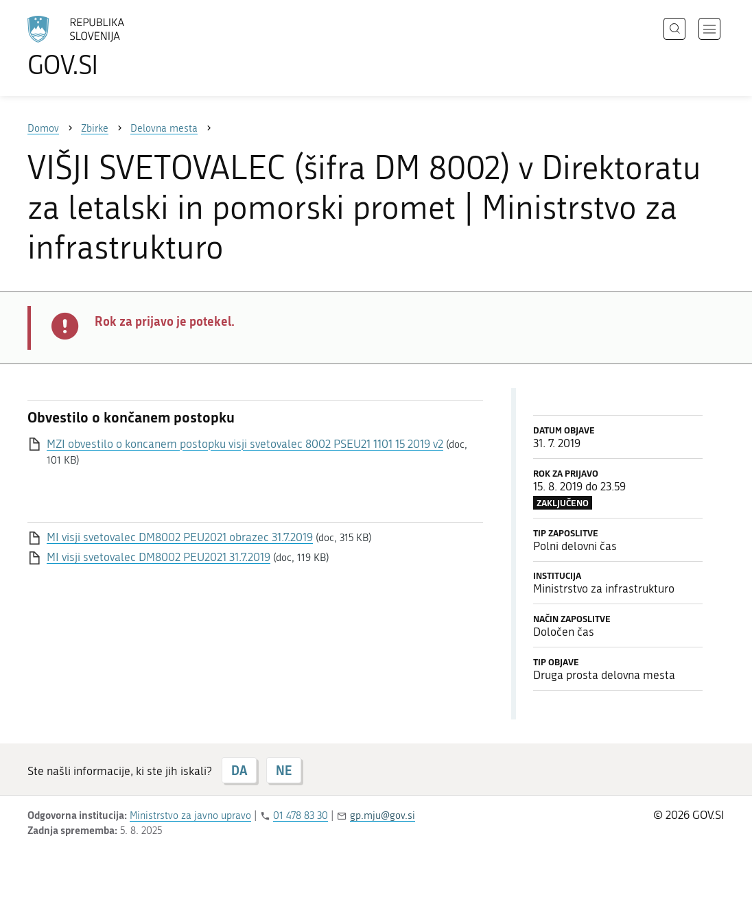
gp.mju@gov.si (382, 815)
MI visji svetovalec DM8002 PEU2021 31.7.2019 (158, 557)
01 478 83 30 (300, 815)
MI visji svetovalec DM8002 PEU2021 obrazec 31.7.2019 (180, 537)
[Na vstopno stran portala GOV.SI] (113, 47)
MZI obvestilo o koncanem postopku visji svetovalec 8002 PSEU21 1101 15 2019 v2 (245, 444)
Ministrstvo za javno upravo (190, 815)
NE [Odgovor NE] (284, 770)
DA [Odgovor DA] (239, 770)
